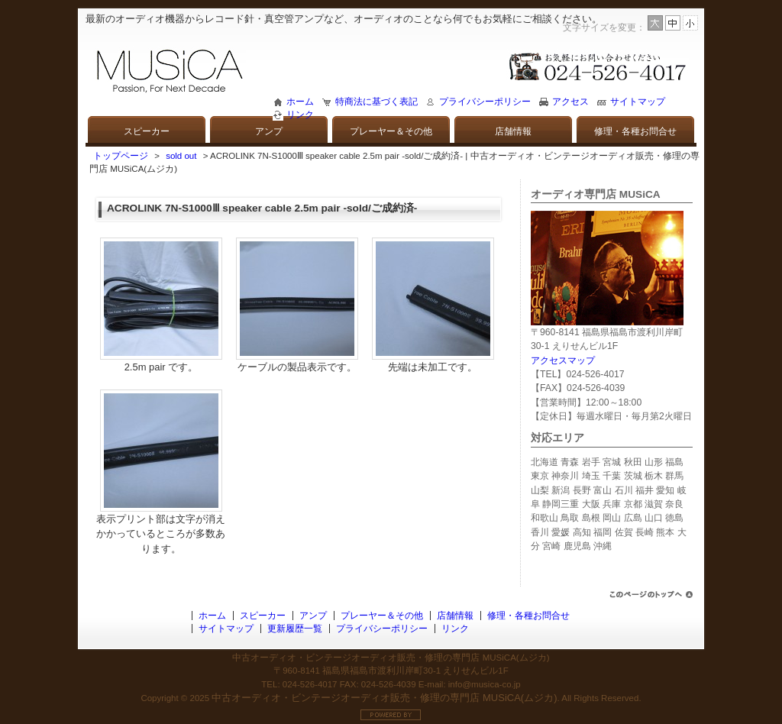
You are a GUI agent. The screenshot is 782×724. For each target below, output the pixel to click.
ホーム (300, 101)
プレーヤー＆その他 (391, 131)
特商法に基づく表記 (376, 101)
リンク (300, 114)
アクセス (570, 101)
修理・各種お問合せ (635, 131)
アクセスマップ (563, 360)
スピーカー (147, 131)
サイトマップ (637, 101)
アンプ (269, 131)
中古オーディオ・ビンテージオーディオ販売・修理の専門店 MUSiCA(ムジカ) (384, 697)
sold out (181, 155)
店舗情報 (513, 131)
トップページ (120, 155)
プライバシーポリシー (485, 101)
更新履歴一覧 (294, 628)
